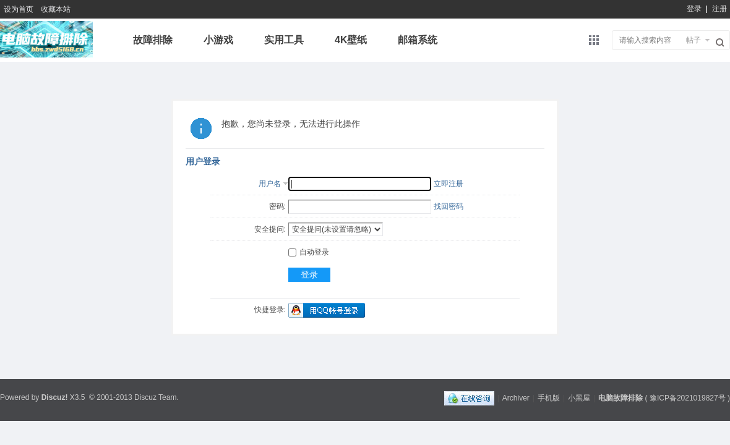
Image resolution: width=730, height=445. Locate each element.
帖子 (693, 40)
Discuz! (54, 397)
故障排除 (153, 40)
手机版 (549, 398)
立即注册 (448, 183)
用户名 (270, 183)
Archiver (516, 398)
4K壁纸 (351, 40)
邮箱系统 (417, 40)
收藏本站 (56, 9)
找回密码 (448, 206)
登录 (694, 8)
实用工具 (284, 40)
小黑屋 (579, 398)
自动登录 (308, 252)
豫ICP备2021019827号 (688, 398)
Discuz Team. (156, 397)
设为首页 (18, 9)
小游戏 (218, 40)
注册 (719, 8)
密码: (277, 206)
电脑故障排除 (620, 398)
